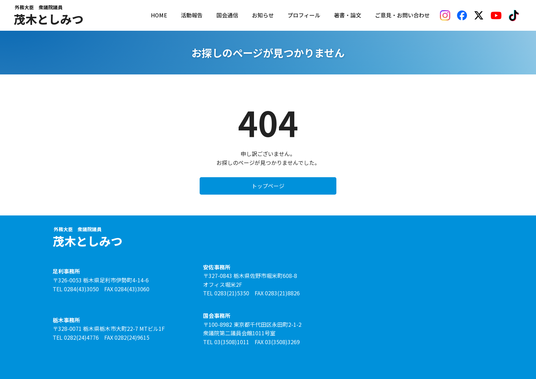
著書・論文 (347, 15)
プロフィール (303, 15)
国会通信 (227, 15)
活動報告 (192, 15)
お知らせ (263, 15)
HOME (159, 15)
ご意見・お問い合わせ (402, 15)
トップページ (268, 186)
